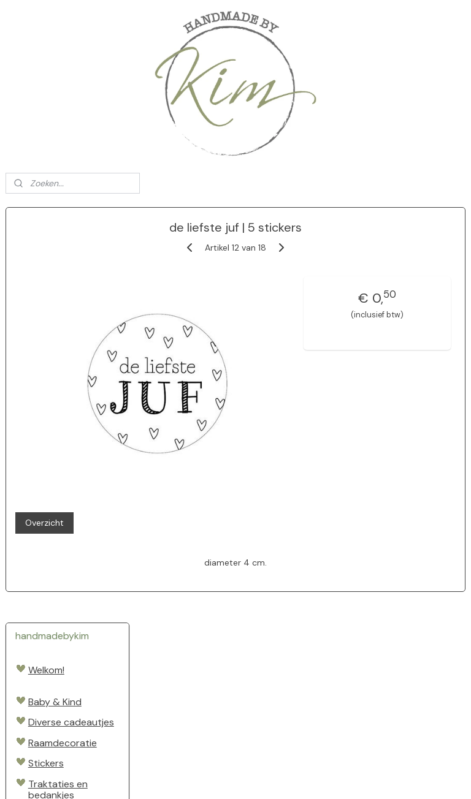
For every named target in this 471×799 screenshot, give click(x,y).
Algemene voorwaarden (58, 669)
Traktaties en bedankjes (58, 374)
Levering (47, 643)
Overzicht (178, 457)
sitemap (203, 776)
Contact (47, 695)
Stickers (46, 348)
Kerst (40, 579)
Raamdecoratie (62, 327)
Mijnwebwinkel (371, 776)
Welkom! (46, 254)
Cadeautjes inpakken (54, 501)
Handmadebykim (46, 736)
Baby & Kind (55, 286)
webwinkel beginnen (270, 776)
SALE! (40, 611)
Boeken (44, 442)
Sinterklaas (52, 558)
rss (227, 776)
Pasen (41, 538)
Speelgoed (52, 463)
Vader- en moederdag (54, 406)
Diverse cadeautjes (71, 307)
